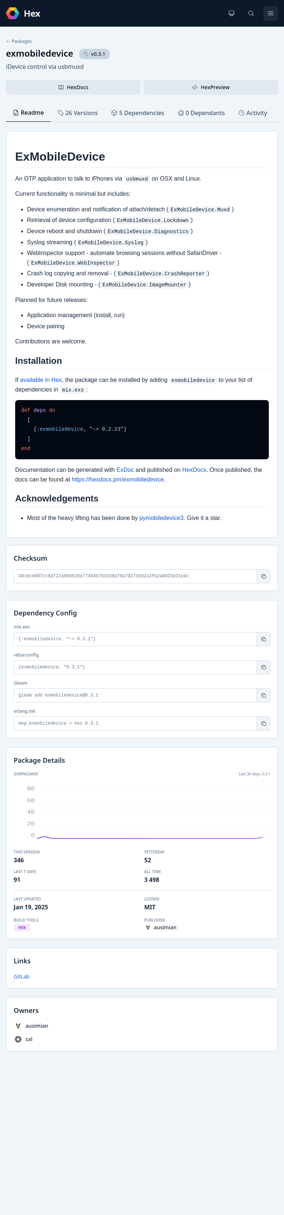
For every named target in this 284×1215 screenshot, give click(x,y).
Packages (19, 41)
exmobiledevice (39, 53)
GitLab (22, 976)
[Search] (251, 13)
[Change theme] (231, 13)
